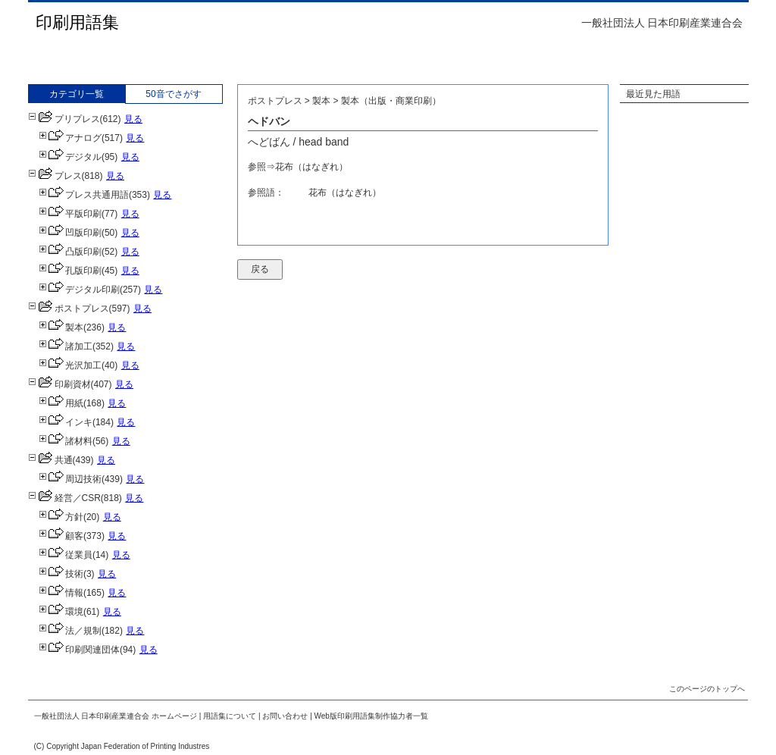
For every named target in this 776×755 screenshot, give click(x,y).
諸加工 (65, 346)
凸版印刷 (70, 251)
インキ (65, 422)
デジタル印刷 (79, 289)
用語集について (229, 716)
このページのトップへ (707, 689)
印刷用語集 (77, 22)
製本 (61, 327)
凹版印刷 (70, 232)
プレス (55, 176)
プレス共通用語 (84, 195)
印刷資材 (59, 384)
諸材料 (65, 441)
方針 (61, 517)
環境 (61, 611)
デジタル (70, 157)
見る (133, 119)
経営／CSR (64, 498)
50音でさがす (173, 94)
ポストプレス (68, 308)
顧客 (61, 536)
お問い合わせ (285, 716)
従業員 (65, 555)
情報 (61, 592)
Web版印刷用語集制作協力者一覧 (371, 716)
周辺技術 (70, 479)
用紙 (61, 403)
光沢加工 (70, 365)
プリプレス (64, 119)
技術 (61, 574)
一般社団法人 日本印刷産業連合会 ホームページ (116, 716)
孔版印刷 (70, 270)
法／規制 (70, 630)
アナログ (70, 138)
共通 (50, 460)
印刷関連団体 (79, 649)
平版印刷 (70, 213)
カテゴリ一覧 (76, 94)
